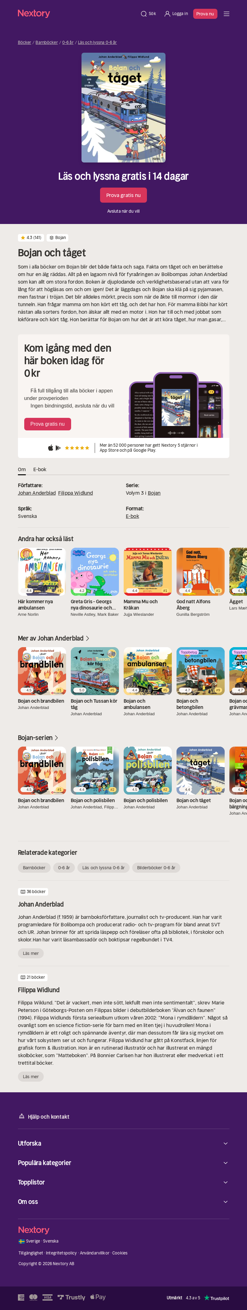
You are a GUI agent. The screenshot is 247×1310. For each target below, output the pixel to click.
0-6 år (68, 42)
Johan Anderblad (37, 493)
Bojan (154, 493)
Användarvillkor (94, 1253)
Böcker (24, 42)
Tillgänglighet (31, 1253)
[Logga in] (176, 13)
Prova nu (205, 14)
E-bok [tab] (40, 469)
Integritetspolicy (61, 1253)
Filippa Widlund (75, 493)
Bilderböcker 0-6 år (156, 868)
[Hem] (77, 14)
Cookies (119, 1253)
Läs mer (31, 953)
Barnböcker (47, 42)
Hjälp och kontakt (44, 1116)
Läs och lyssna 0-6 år (97, 42)
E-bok (132, 516)
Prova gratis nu (123, 195)
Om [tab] (22, 469)
